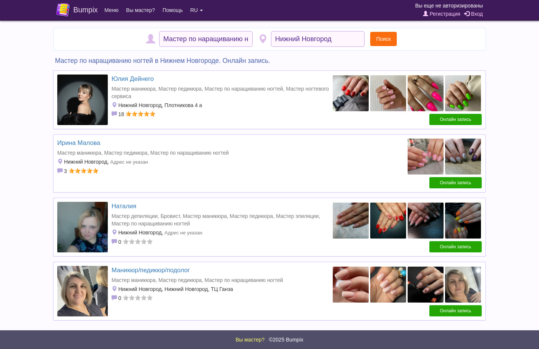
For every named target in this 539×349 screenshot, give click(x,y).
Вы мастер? (140, 10)
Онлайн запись (455, 119)
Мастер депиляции (135, 216)
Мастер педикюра (180, 89)
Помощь (172, 10)
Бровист (170, 216)
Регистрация (441, 14)
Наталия (124, 206)
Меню (111, 10)
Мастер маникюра (133, 89)
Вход (473, 14)
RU (196, 10)
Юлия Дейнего (133, 78)
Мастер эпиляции (297, 216)
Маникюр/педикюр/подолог (151, 270)
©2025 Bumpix (286, 340)
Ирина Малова (78, 142)
